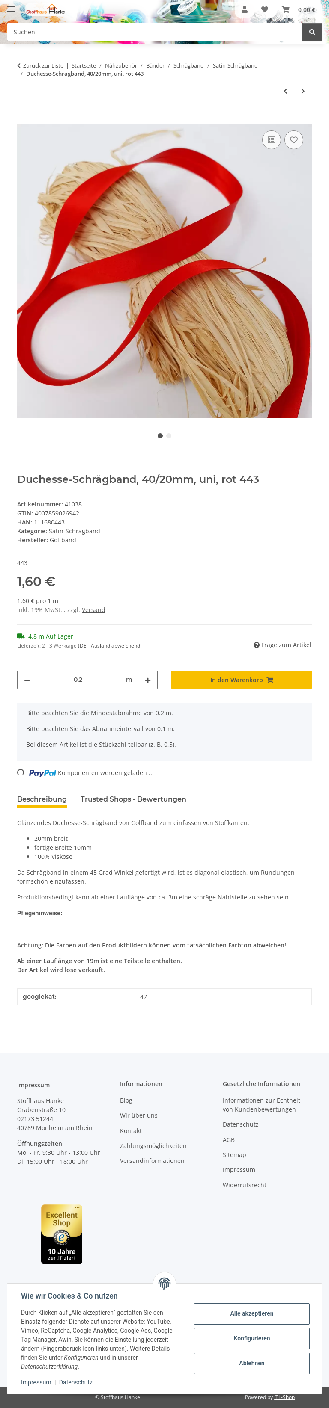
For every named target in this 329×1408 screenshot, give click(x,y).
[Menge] (78, 680)
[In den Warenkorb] (24, 119)
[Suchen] (312, 32)
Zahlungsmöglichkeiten (153, 1146)
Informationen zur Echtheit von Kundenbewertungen (261, 1104)
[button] (244, 9)
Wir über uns (139, 1115)
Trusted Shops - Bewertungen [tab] (133, 799)
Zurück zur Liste (43, 65)
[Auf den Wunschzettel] (293, 139)
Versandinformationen (152, 1161)
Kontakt (131, 1131)
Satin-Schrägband (74, 531)
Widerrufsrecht (244, 1185)
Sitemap (234, 1155)
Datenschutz (76, 1382)
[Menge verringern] (27, 680)
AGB (229, 1140)
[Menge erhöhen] (147, 680)
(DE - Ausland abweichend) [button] (110, 645)
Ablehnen (251, 1363)
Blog (126, 1100)
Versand (93, 610)
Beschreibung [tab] (42, 799)
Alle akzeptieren (251, 1313)
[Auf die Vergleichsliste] (271, 139)
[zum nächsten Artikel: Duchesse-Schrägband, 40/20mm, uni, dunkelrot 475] (303, 91)
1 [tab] (160, 435)
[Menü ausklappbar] (11, 5)
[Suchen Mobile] (155, 32)
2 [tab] (168, 435)
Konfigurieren (251, 1338)
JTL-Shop (284, 1397)
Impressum (36, 1382)
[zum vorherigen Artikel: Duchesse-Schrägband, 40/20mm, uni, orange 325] (285, 91)
